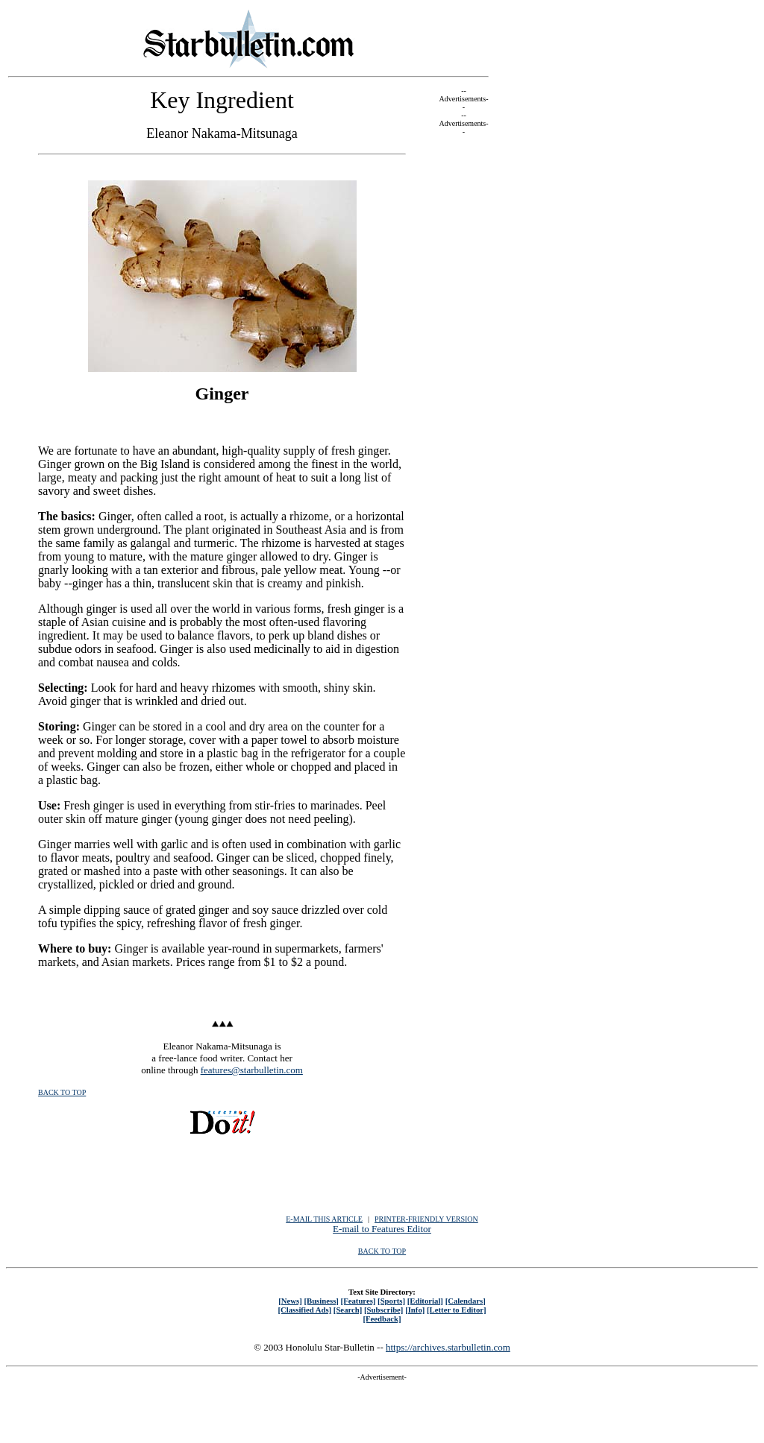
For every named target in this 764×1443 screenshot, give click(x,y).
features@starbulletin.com (252, 1070)
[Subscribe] (383, 1309)
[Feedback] (382, 1318)
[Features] (358, 1300)
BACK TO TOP (62, 1092)
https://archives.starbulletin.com (448, 1347)
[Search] (348, 1309)
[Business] (321, 1300)
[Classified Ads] (304, 1309)
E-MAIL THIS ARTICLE (324, 1219)
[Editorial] (425, 1300)
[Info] (415, 1309)
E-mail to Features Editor (382, 1228)
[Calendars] (465, 1300)
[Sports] (391, 1300)
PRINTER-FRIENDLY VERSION (426, 1219)
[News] (290, 1300)
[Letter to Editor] (456, 1309)
